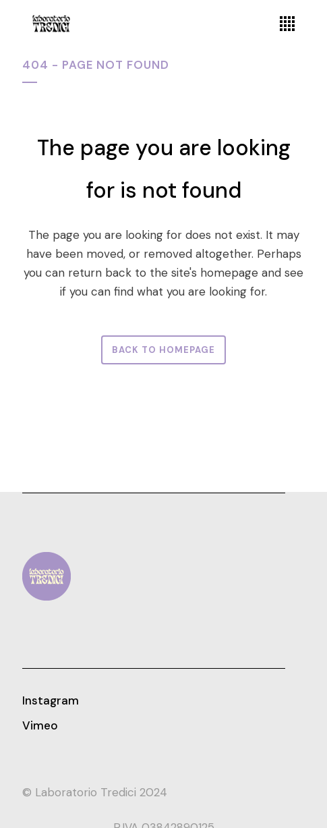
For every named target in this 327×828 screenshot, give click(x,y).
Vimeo (40, 725)
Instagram (50, 700)
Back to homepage (163, 350)
